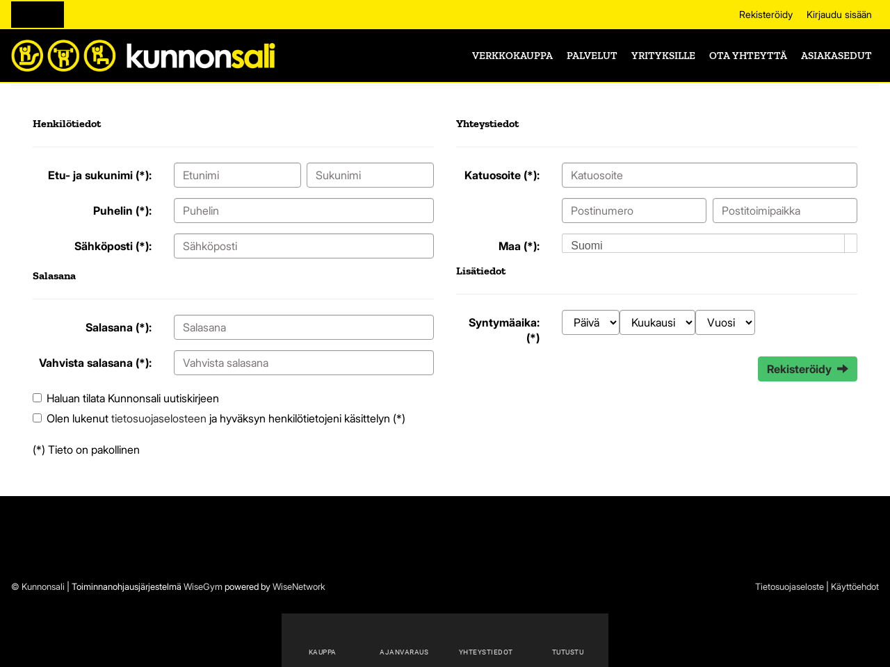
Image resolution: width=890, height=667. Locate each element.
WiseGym (203, 586)
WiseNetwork (299, 586)
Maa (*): (519, 246)
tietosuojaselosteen (159, 418)
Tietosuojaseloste (789, 586)
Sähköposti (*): (113, 246)
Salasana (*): (119, 327)
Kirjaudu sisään (839, 14)
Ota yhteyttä (748, 55)
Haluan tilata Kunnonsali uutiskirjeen (133, 398)
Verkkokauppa (512, 55)
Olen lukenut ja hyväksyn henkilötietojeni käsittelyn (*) (226, 418)
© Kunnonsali (38, 586)
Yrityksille (663, 55)
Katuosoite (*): (502, 175)
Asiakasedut (836, 55)
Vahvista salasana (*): (95, 363)
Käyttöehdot (855, 586)
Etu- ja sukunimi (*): (100, 175)
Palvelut (592, 55)
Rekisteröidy (766, 14)
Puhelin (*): (122, 210)
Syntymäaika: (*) (504, 330)
